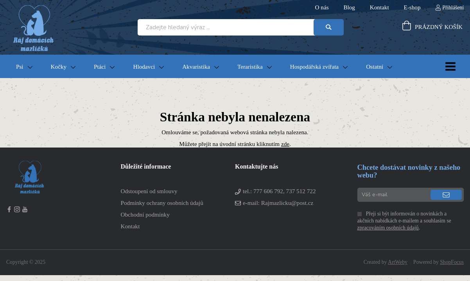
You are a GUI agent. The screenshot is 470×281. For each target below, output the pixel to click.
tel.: (279, 191)
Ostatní (374, 66)
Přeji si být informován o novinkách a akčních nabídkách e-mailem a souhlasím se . (404, 221)
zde (285, 143)
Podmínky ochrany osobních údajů (162, 202)
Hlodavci (144, 66)
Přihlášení (453, 8)
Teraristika (250, 66)
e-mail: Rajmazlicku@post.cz (278, 202)
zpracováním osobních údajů (388, 228)
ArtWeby (397, 262)
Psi (19, 66)
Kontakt (130, 226)
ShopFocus (452, 262)
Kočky (59, 66)
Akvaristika (196, 66)
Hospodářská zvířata (314, 66)
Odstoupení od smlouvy (149, 191)
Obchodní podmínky (145, 214)
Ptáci (100, 66)
